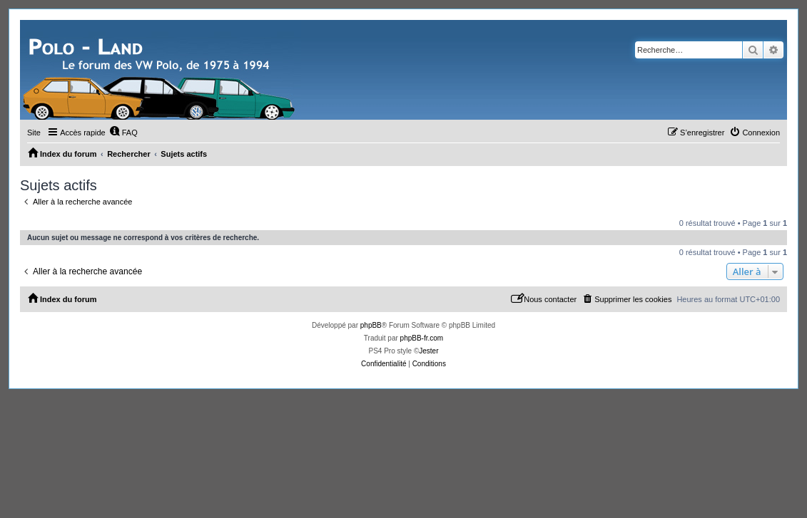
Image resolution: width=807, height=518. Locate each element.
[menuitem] (123, 132)
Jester (428, 351)
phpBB (371, 325)
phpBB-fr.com (422, 338)
